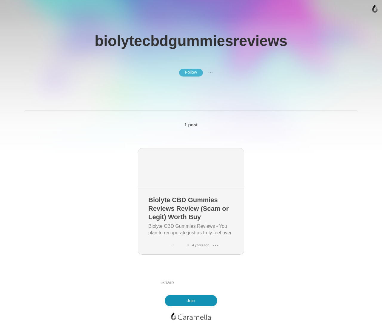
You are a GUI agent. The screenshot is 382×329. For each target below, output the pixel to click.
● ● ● (210, 72)
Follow (191, 72)
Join (191, 300)
